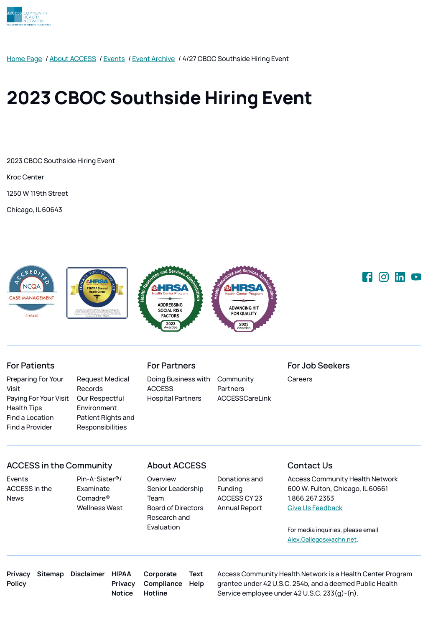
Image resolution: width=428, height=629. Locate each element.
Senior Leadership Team (175, 493)
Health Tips (24, 407)
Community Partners (235, 383)
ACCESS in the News (29, 493)
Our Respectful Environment (100, 403)
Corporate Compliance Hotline (163, 583)
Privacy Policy (19, 578)
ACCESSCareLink (244, 398)
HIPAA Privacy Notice (123, 583)
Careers (300, 379)
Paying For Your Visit (38, 398)
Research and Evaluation (168, 522)
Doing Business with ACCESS (178, 383)
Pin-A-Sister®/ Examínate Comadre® (99, 488)
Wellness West (100, 507)
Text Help (196, 578)
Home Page (24, 58)
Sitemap (50, 573)
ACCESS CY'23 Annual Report (239, 502)
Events (114, 58)
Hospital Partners (174, 398)
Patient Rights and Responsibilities (106, 422)
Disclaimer (88, 573)
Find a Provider (29, 427)
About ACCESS (72, 58)
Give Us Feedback (315, 507)
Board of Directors (175, 507)
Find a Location (30, 417)
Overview (161, 478)
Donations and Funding (240, 483)
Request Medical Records (103, 383)
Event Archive (153, 58)
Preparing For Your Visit (35, 383)
